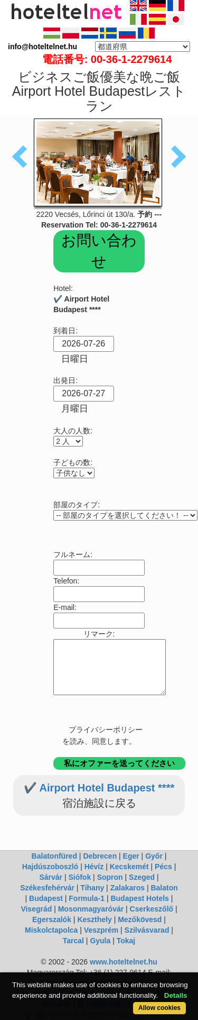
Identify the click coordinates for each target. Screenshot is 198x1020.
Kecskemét (129, 866)
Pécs (163, 866)
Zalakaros (127, 888)
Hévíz (94, 866)
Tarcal (73, 940)
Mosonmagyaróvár (91, 909)
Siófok (79, 877)
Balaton (163, 888)
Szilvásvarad (147, 930)
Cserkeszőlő (151, 909)
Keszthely (94, 919)
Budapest (46, 898)
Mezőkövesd (140, 919)
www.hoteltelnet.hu (123, 962)
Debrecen (100, 856)
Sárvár (50, 877)
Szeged (142, 877)
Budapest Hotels (139, 898)
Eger (131, 856)
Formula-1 (87, 898)
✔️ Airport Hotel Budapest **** (99, 788)
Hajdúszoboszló (50, 866)
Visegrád (36, 909)
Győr (154, 856)
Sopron (110, 877)
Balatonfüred (54, 856)
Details (175, 995)
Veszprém (101, 930)
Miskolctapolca (51, 930)
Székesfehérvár (47, 888)
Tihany (92, 888)
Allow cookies (159, 1008)
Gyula (100, 940)
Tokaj (126, 940)
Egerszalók (51, 919)
